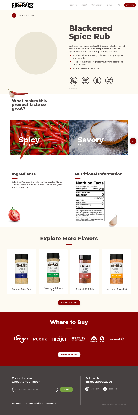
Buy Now (130, 5)
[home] (23, 5)
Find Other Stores (69, 354)
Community (96, 5)
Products (73, 5)
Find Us (109, 5)
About (84, 5)
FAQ (118, 5)
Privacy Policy (51, 403)
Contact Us (16, 403)
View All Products (69, 303)
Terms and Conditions (34, 403)
